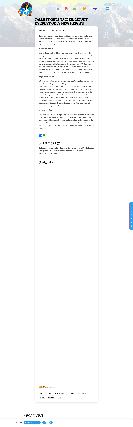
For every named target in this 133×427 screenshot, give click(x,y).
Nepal (42, 397)
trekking (51, 397)
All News (66, 12)
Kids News (71, 393)
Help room (95, 12)
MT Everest (82, 393)
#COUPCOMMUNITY (107, 12)
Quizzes (75, 12)
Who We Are (84, 12)
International (59, 393)
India (49, 393)
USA (59, 397)
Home (58, 12)
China (42, 393)
